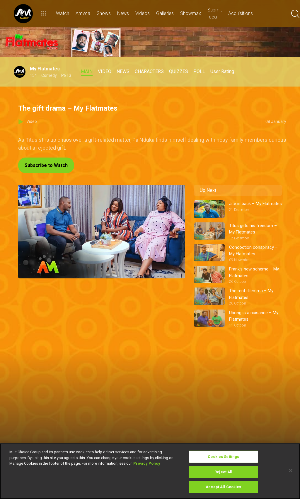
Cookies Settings (223, 456)
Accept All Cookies (223, 487)
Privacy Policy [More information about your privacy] (146, 463)
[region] (150, 471)
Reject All (223, 472)
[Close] (290, 470)
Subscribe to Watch (46, 165)
